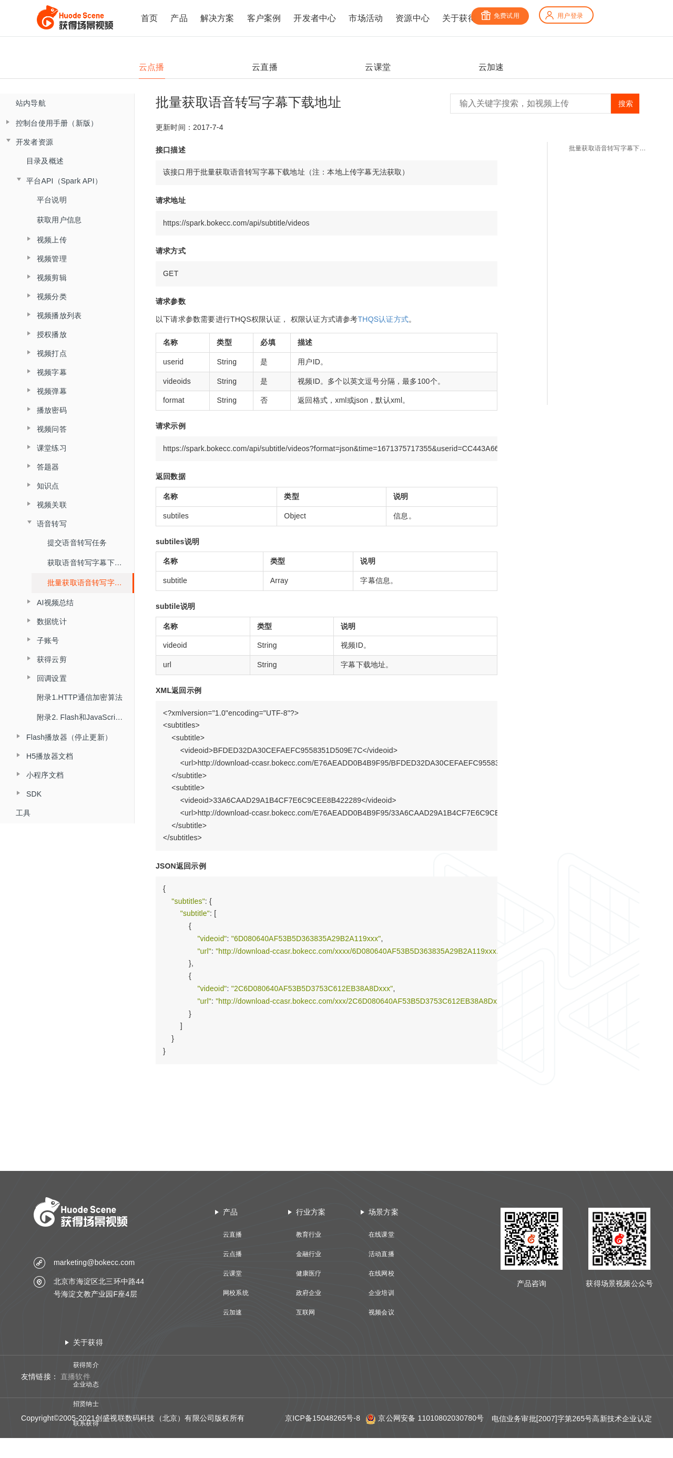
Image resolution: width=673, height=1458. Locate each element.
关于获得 (459, 18)
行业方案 (311, 1212)
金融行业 (309, 1254)
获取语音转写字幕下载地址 (90, 562)
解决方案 (217, 18)
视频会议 (381, 1312)
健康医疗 (309, 1273)
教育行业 (309, 1234)
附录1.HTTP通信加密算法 (80, 697)
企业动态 (86, 1384)
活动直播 (381, 1254)
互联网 (305, 1312)
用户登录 (563, 15)
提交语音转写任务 (77, 542)
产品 (178, 18)
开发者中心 (314, 18)
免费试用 (500, 15)
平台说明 (52, 200)
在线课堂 (381, 1234)
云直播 (232, 1234)
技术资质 (86, 1442)
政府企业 (309, 1293)
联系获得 (86, 1423)
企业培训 (381, 1293)
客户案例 (264, 18)
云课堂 (232, 1273)
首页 (149, 18)
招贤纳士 (86, 1404)
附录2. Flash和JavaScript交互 (85, 717)
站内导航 (31, 103)
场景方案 (384, 1212)
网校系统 (236, 1293)
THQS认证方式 (383, 319)
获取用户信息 (59, 220)
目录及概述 (45, 161)
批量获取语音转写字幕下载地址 (89, 582)
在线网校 (381, 1273)
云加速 (232, 1312)
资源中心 (412, 18)
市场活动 (366, 18)
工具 (23, 813)
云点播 (232, 1254)
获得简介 (86, 1365)
